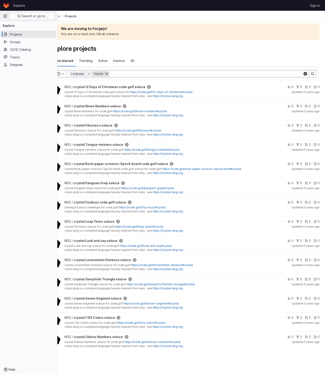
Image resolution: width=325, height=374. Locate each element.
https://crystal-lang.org (180, 96)
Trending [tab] (98, 61)
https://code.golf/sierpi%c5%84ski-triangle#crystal (173, 284)
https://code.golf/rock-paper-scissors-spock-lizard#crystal (214, 169)
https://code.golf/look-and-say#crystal (158, 245)
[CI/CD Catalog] (28, 49)
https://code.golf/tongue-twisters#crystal (164, 149)
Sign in (315, 5)
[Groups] (28, 41)
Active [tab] (115, 61)
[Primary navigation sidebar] (5, 16)
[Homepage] (6, 5)
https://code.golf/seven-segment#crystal (163, 303)
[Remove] (119, 73)
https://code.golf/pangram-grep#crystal (160, 188)
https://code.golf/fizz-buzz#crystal (154, 207)
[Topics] (28, 57)
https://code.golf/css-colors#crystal (154, 322)
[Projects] (28, 34)
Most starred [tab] (76, 61)
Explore (19, 5)
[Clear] (305, 73)
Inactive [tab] (131, 61)
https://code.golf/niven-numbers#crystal (152, 111)
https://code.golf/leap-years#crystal (152, 226)
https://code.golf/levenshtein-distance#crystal (174, 265)
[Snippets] (28, 64)
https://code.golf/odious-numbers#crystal (165, 342)
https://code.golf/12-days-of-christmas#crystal (173, 92)
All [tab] (145, 61)
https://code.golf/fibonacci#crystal (151, 130)
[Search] (212, 73)
